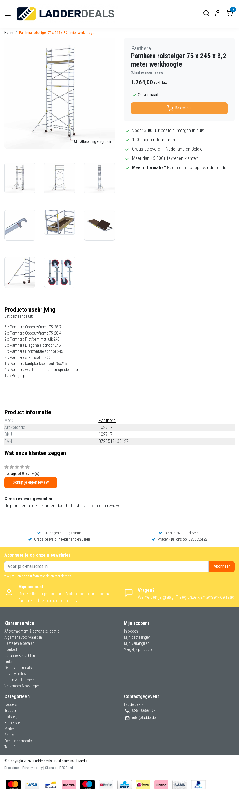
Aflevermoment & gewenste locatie (31, 631)
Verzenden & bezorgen (22, 686)
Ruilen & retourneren (20, 680)
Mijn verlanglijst (136, 643)
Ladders (10, 704)
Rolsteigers (13, 716)
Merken (10, 728)
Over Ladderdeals (18, 741)
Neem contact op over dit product (198, 167)
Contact (10, 649)
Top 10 (9, 747)
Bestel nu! (179, 108)
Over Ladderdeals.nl (20, 667)
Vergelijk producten (139, 649)
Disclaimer (12, 768)
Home (8, 32)
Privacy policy (15, 673)
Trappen (10, 710)
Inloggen (131, 631)
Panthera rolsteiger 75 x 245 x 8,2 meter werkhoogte (57, 32)
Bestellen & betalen (19, 643)
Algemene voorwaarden (23, 637)
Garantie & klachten (19, 655)
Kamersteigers (16, 722)
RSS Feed (66, 768)
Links (8, 661)
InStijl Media (78, 761)
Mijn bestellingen (137, 637)
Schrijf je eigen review (147, 72)
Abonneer (222, 566)
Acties (9, 735)
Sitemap (51, 768)
